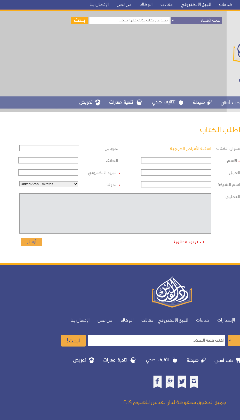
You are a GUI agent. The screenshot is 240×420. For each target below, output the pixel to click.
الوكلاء (146, 4)
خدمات (225, 4)
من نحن (124, 4)
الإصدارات (226, 320)
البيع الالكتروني (196, 4)
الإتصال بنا (99, 4)
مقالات (167, 4)
